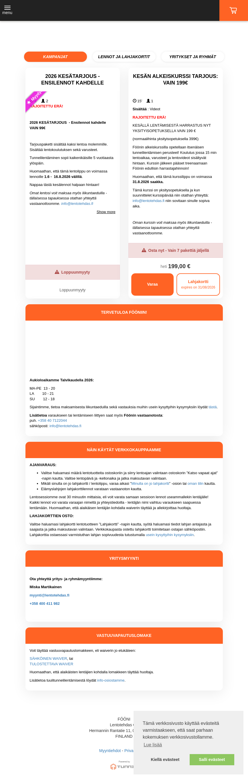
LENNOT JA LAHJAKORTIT (124, 56)
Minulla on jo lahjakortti (150, 483)
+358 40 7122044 (52, 420)
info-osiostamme (110, 680)
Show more (106, 212)
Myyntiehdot (110, 750)
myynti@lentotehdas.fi (50, 595)
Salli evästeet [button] (212, 759)
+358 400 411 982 (45, 603)
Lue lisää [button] (153, 744)
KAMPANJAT (55, 56)
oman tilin (196, 483)
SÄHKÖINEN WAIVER (48, 658)
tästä (213, 407)
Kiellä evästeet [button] (165, 759)
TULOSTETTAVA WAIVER (52, 664)
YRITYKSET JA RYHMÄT (192, 56)
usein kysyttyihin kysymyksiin (170, 535)
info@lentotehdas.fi (77, 203)
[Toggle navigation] (7, 10)
